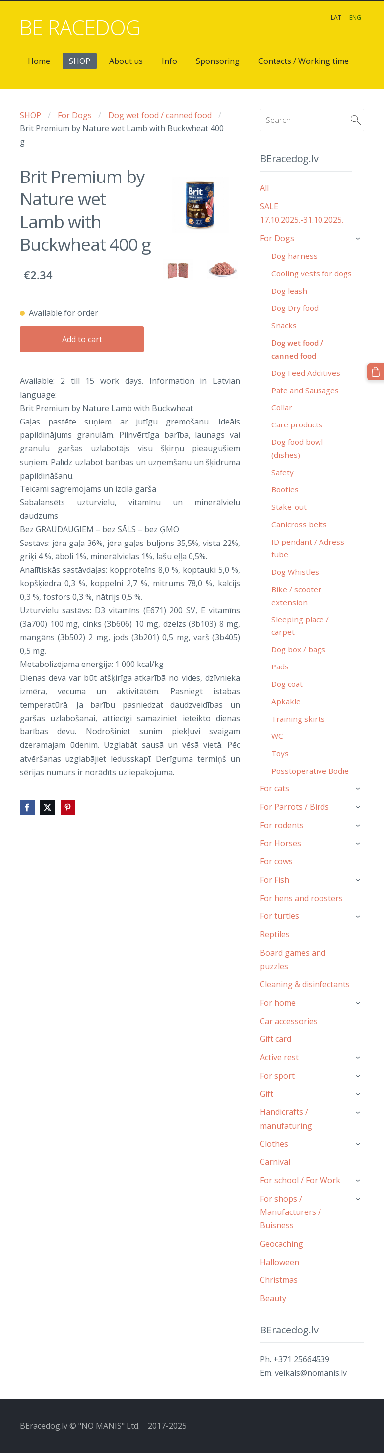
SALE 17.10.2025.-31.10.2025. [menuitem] (301, 213)
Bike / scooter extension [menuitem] (296, 595)
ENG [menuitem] (355, 17)
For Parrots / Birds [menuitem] (294, 806)
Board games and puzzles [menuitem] (292, 959)
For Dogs (75, 115)
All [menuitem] (264, 187)
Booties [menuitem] (285, 489)
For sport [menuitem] (277, 1075)
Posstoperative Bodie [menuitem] (310, 771)
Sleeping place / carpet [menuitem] (300, 625)
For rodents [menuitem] (282, 825)
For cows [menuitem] (276, 861)
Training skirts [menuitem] (298, 719)
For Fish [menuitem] (274, 879)
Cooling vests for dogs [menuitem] (311, 273)
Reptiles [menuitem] (275, 934)
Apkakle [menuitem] (286, 701)
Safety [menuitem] (282, 472)
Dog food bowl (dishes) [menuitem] (297, 448)
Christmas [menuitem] (279, 1279)
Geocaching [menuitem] (281, 1243)
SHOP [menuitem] (80, 61)
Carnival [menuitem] (275, 1161)
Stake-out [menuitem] (289, 507)
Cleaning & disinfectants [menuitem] (305, 984)
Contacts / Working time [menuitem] (304, 61)
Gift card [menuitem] (275, 1038)
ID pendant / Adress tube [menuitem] (307, 548)
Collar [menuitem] (281, 407)
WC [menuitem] (277, 736)
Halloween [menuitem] (279, 1262)
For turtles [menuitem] (279, 915)
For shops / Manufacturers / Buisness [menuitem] (290, 1212)
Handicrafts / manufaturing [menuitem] (286, 1118)
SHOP (30, 115)
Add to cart (82, 339)
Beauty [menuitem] (273, 1298)
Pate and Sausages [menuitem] (305, 390)
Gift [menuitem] (266, 1094)
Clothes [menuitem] (274, 1143)
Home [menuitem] (39, 61)
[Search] (312, 120)
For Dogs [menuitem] (277, 238)
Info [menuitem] (170, 61)
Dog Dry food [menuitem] (295, 308)
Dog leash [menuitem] (289, 291)
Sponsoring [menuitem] (218, 61)
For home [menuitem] (278, 1002)
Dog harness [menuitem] (294, 256)
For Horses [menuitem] (280, 843)
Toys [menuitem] (280, 753)
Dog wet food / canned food (160, 115)
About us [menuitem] (126, 61)
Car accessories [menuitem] (289, 1021)
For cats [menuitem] (274, 788)
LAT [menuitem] (336, 17)
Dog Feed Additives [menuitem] (305, 373)
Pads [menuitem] (280, 666)
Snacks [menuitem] (284, 325)
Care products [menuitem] (296, 424)
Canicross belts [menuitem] (299, 524)
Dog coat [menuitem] (287, 684)
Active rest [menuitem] (279, 1057)
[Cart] (375, 371)
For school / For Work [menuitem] (300, 1180)
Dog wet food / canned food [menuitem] (297, 349)
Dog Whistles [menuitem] (295, 572)
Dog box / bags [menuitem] (298, 649)
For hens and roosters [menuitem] (301, 898)
